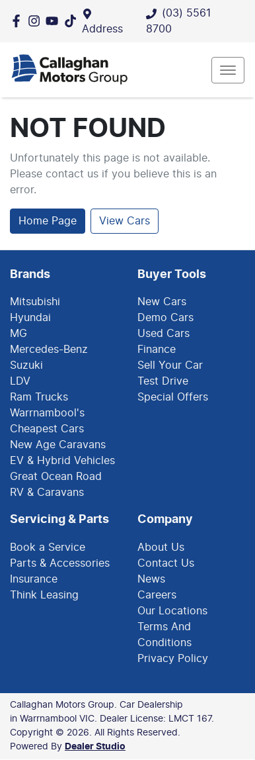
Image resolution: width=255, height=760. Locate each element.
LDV (20, 381)
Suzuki (26, 365)
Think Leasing (44, 595)
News (151, 579)
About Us (160, 547)
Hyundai (30, 317)
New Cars (161, 302)
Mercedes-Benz (49, 349)
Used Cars (163, 333)
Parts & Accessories (60, 563)
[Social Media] (73, 21)
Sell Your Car (170, 365)
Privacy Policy (172, 658)
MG (18, 333)
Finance (156, 349)
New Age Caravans (58, 445)
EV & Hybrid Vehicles (62, 460)
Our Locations (172, 611)
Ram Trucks (39, 397)
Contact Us (165, 563)
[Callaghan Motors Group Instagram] (37, 21)
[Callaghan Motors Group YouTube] (54, 21)
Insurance (33, 579)
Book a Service (47, 547)
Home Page (47, 221)
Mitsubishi (35, 302)
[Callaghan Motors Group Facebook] (19, 21)
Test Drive (162, 381)
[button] (227, 70)
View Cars (124, 221)
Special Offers (172, 397)
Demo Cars (165, 317)
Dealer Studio (95, 746)
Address (102, 29)
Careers (156, 595)
